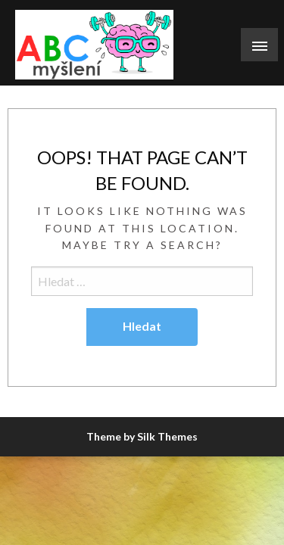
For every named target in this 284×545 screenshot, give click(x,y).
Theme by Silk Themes (142, 436)
